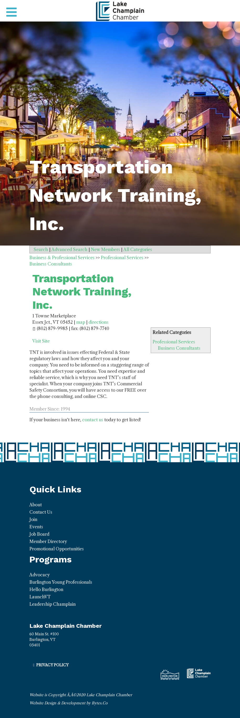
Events (36, 526)
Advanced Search (69, 249)
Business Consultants (179, 348)
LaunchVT (40, 596)
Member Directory (48, 541)
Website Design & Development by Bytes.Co (68, 703)
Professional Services (174, 341)
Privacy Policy (52, 665)
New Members (105, 249)
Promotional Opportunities (56, 548)
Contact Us (40, 512)
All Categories (137, 249)
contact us (92, 419)
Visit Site (41, 341)
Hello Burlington (46, 589)
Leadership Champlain (52, 604)
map (80, 322)
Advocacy (39, 574)
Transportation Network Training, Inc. (81, 291)
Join (33, 519)
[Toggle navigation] (11, 12)
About (35, 504)
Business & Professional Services (62, 257)
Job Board (39, 534)
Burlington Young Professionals (60, 582)
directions (98, 322)
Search (41, 249)
